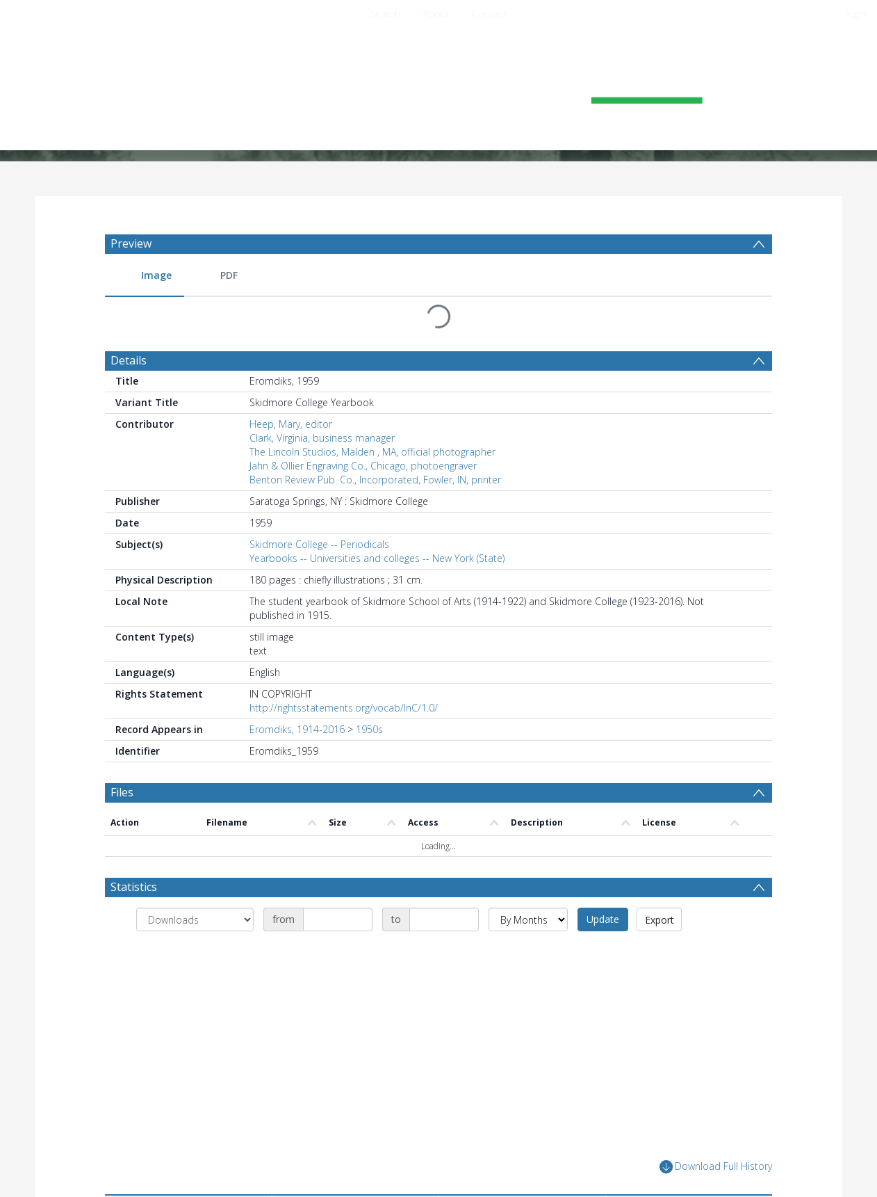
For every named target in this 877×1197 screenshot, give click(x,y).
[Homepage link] (438, 88)
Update (603, 919)
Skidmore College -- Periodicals (319, 544)
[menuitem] (144, 276)
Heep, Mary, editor (290, 424)
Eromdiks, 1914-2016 (297, 729)
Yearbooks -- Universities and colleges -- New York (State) (377, 558)
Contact (489, 13)
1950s (369, 729)
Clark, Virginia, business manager (322, 437)
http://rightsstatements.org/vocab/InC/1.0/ (343, 707)
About (436, 13)
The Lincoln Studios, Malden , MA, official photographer (372, 451)
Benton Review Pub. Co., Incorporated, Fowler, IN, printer (375, 479)
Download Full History (715, 1166)
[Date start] (337, 919)
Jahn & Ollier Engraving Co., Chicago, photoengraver (363, 465)
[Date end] (444, 919)
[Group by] (195, 919)
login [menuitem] (856, 13)
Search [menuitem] (385, 13)
